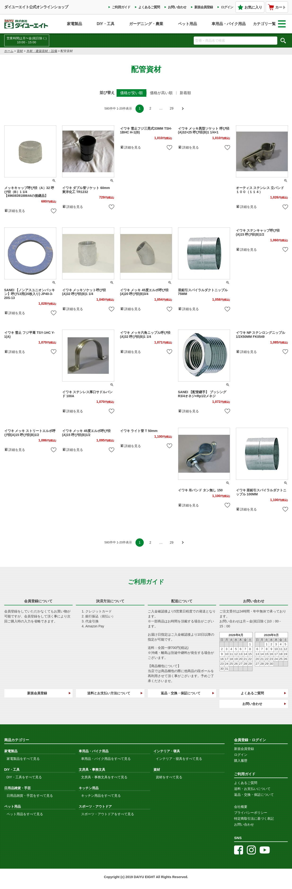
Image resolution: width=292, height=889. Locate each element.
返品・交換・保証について (180, 693)
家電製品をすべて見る (23, 759)
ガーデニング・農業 (146, 24)
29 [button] (172, 108)
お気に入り (250, 7)
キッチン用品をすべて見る (101, 795)
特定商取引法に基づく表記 (254, 818)
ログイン (227, 7)
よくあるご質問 (149, 7)
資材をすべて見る (169, 777)
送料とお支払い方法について (108, 693)
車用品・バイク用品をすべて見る (106, 759)
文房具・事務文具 (92, 769)
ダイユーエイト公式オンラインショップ (36, 7)
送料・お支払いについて (252, 789)
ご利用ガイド (121, 7)
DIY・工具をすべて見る (24, 777)
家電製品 (74, 24)
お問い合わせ (177, 7)
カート (277, 7)
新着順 (185, 93)
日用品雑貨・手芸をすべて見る (30, 795)
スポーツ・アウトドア (95, 806)
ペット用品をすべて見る (25, 814)
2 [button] (150, 108)
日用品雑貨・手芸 (17, 788)
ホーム (8, 51)
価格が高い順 (161, 93)
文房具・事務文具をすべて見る (104, 777)
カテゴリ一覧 (269, 23)
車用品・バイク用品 (229, 24)
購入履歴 (240, 760)
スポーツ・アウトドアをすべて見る (107, 814)
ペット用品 (187, 24)
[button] (182, 109)
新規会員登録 (203, 7)
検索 (283, 40)
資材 (20, 51)
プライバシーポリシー (250, 812)
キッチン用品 (89, 788)
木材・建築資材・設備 (41, 51)
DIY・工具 (105, 24)
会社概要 (240, 807)
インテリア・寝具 (166, 751)
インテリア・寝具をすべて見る (179, 759)
